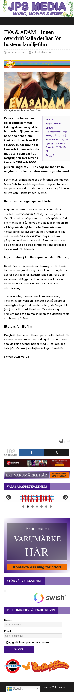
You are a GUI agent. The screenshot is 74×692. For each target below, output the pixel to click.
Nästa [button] (65, 497)
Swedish (16, 688)
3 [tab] (32, 506)
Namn (8, 620)
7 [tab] (51, 506)
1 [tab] (23, 506)
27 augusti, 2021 (16, 52)
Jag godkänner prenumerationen (26, 642)
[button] (68, 21)
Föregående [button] (9, 497)
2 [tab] (28, 506)
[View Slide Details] (37, 498)
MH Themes (58, 687)
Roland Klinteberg (42, 52)
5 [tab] (41, 506)
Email (7, 631)
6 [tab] (46, 506)
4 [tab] (37, 506)
